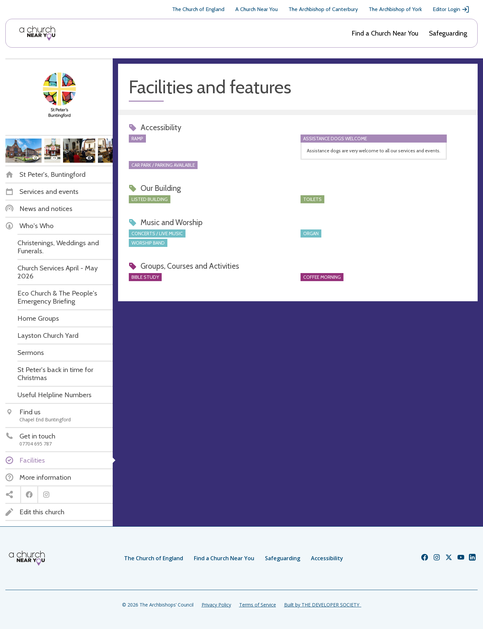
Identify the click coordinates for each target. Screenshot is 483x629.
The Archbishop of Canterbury (323, 9)
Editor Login (451, 9)
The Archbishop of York (395, 9)
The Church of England (198, 9)
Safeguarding (448, 33)
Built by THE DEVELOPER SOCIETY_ (322, 604)
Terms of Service (257, 604)
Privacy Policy (216, 604)
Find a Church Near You (385, 33)
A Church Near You (256, 9)
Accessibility (327, 558)
